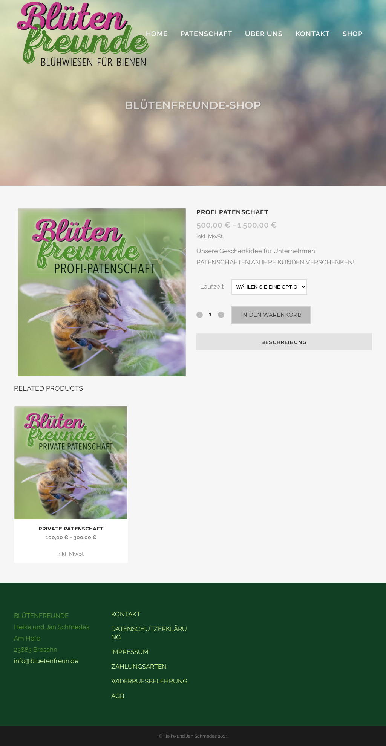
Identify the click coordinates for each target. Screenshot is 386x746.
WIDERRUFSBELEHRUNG (149, 681)
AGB (117, 696)
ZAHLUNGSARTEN (139, 666)
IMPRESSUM (130, 652)
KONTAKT (125, 614)
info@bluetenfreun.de (46, 661)
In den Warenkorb (271, 315)
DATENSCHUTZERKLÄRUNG (149, 633)
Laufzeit (212, 286)
